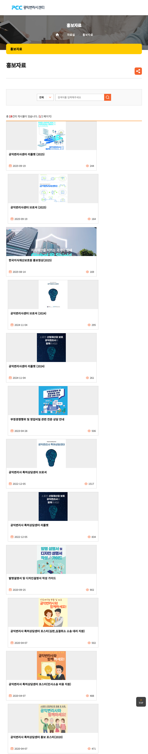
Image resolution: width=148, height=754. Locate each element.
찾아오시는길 (73, 695)
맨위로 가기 (141, 702)
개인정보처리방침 (16, 695)
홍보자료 (16, 49)
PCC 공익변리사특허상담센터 (28, 8)
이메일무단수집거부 (46, 695)
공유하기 (138, 71)
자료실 (71, 35)
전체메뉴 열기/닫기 (138, 7)
